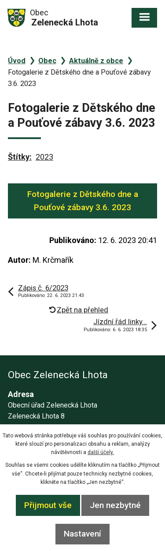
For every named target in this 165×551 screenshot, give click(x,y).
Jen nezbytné (115, 505)
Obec (47, 61)
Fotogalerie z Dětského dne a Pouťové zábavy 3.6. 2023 (82, 200)
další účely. (101, 452)
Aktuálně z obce (96, 61)
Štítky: (20, 156)
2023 (44, 156)
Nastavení (82, 534)
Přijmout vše (48, 505)
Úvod (17, 61)
